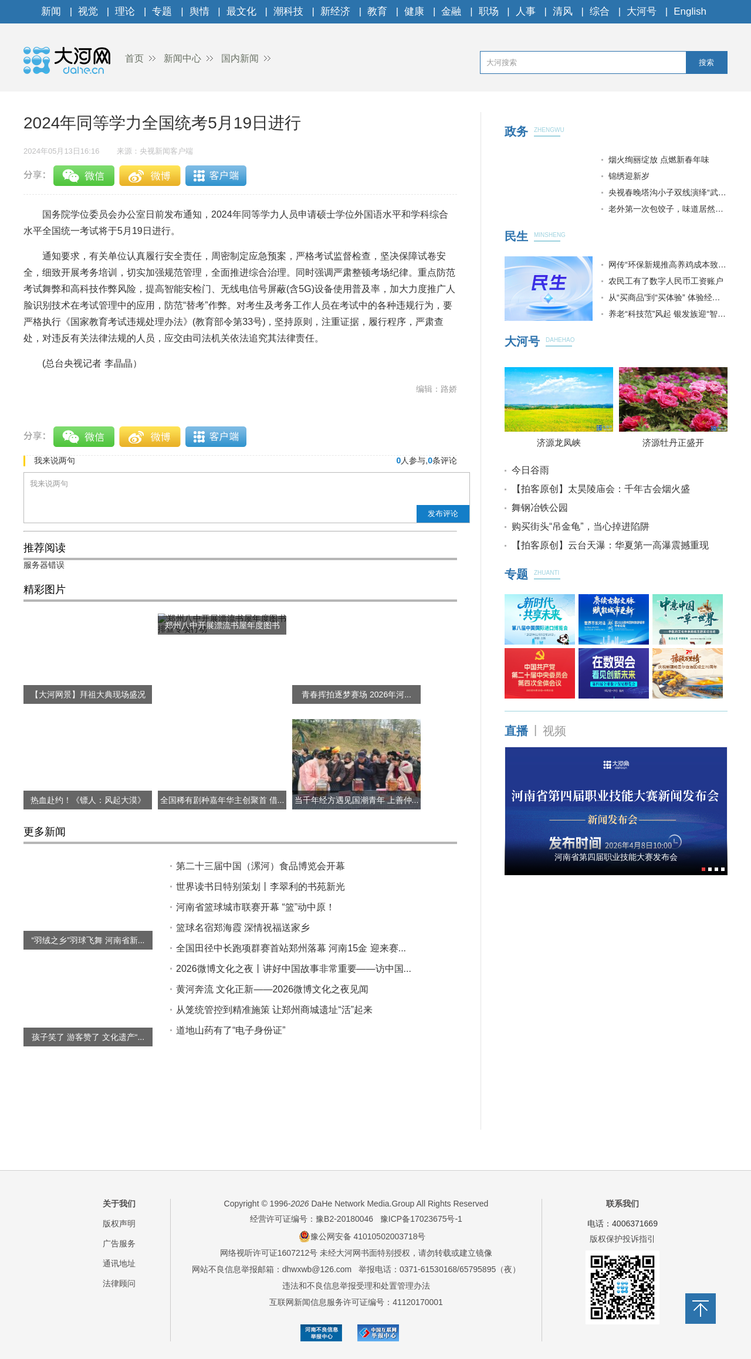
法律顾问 (119, 1283)
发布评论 (443, 513)
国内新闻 (240, 58)
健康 (414, 11)
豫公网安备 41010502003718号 (362, 1236)
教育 (377, 11)
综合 (600, 11)
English (690, 11)
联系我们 (622, 1203)
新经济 (335, 11)
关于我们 (119, 1203)
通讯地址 (119, 1263)
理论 (125, 11)
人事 (526, 11)
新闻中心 (182, 58)
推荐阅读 (44, 548)
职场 (489, 11)
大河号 (642, 11)
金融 (451, 11)
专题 (162, 11)
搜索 (706, 62)
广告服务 (119, 1243)
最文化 (241, 11)
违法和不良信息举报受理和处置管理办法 (356, 1285)
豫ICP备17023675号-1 (421, 1219)
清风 (563, 11)
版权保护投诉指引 (622, 1238)
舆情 (199, 11)
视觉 (88, 11)
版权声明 (119, 1223)
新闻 (51, 11)
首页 (134, 58)
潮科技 (288, 11)
